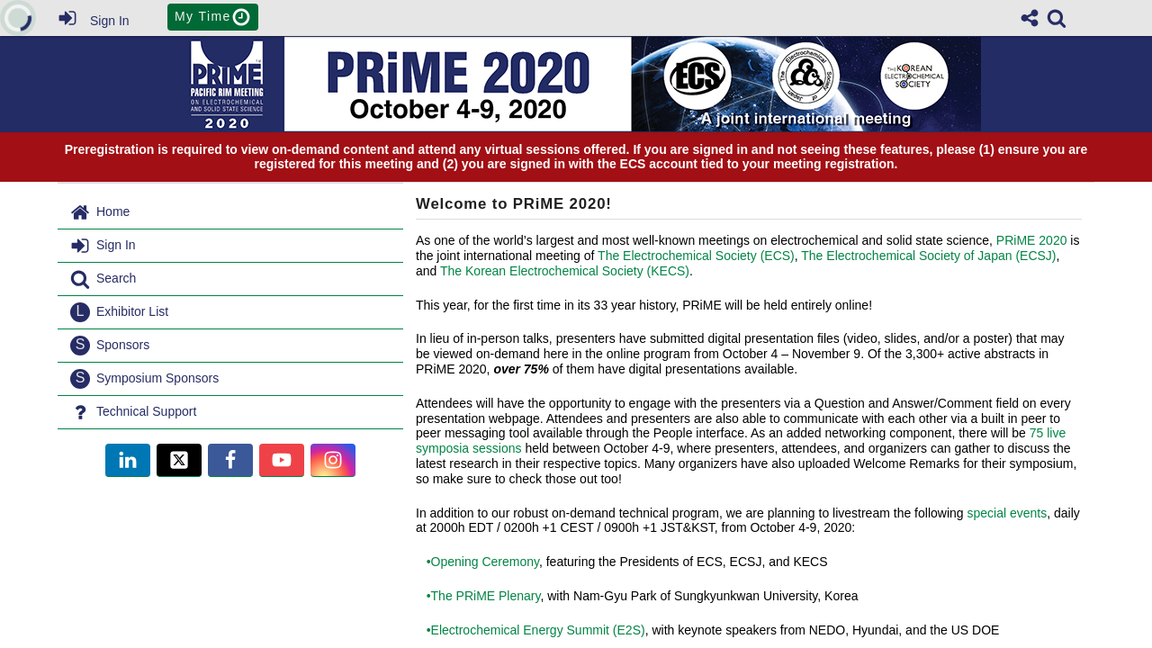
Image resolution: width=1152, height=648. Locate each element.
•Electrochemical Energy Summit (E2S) (530, 630)
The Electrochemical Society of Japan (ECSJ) (928, 255)
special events (1007, 513)
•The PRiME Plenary (478, 596)
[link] (1056, 18)
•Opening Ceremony (477, 561)
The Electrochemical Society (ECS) (696, 255)
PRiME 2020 (1031, 240)
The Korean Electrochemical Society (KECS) (564, 271)
